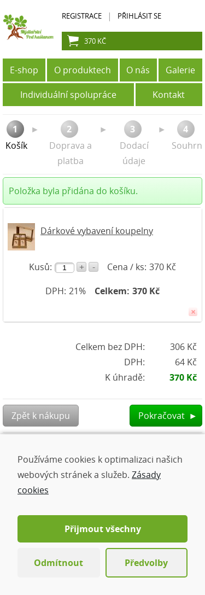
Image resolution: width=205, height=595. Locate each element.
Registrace (82, 16)
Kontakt (169, 95)
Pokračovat (167, 416)
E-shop (24, 70)
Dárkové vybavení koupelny (96, 231)
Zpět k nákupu (40, 416)
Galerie (180, 70)
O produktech (82, 70)
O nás (138, 70)
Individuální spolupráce (68, 95)
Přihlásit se (139, 16)
